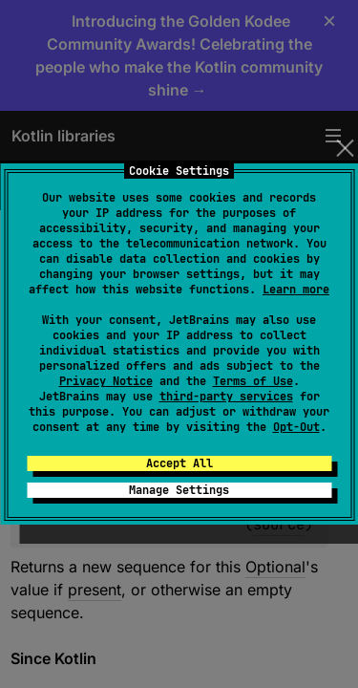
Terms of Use (253, 381)
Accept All (179, 463)
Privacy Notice (106, 381)
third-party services (226, 396)
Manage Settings (179, 490)
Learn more (296, 289)
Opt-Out (296, 427)
